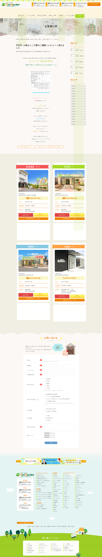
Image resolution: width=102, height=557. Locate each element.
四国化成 (66, 542)
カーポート (56, 471)
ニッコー (42, 545)
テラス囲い (78, 493)
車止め (65, 495)
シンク (65, 490)
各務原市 (49, 521)
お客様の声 (39, 479)
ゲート (65, 475)
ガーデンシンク (67, 471)
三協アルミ (42, 539)
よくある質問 (40, 501)
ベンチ (65, 497)
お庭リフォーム (57, 481)
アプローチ (56, 477)
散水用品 (78, 495)
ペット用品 (66, 479)
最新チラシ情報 (53, 10)
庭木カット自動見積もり (42, 503)
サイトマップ (98, 0)
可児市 (33, 521)
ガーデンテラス (79, 497)
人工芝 (77, 481)
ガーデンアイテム (80, 479)
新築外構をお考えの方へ (42, 473)
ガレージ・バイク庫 (58, 488)
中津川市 (59, 521)
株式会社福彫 (31, 545)
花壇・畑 (55, 500)
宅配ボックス (67, 491)
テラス (65, 484)
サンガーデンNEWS (41, 481)
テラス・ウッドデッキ (58, 473)
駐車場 (55, 470)
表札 (65, 500)
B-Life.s (30, 542)
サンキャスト (55, 540)
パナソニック (55, 542)
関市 (45, 521)
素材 (65, 488)
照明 (77, 502)
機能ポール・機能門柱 (80, 477)
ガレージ (66, 486)
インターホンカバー (68, 470)
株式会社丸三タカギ (56, 543)
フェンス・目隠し (57, 475)
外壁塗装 (56, 486)
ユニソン (42, 543)
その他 (55, 506)
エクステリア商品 (71, 10)
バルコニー (66, 493)
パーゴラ (78, 488)
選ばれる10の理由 (42, 10)
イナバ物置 (66, 539)
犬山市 (41, 521)
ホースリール (79, 470)
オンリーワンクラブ (68, 540)
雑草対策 (56, 490)
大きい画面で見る (25, 518)
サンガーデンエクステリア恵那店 (44, 491)
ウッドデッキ (79, 482)
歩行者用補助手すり (80, 490)
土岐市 (68, 521)
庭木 (55, 482)
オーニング (78, 500)
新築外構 (56, 497)
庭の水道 (56, 495)
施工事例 (81, 10)
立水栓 (77, 475)
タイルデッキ (56, 493)
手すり (65, 499)
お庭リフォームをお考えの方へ (43, 475)
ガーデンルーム (57, 484)
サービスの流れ (30, 10)
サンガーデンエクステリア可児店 (44, 489)
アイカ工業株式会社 (56, 545)
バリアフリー (56, 491)
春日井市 (54, 521)
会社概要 (87, 0)
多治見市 (37, 521)
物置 (55, 479)
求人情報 (92, 0)
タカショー (42, 542)
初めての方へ (20, 10)
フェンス (66, 482)
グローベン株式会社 (68, 545)
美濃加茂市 (64, 521)
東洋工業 (30, 543)
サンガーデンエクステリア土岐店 (44, 493)
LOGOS (30, 547)
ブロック (66, 477)
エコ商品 (66, 502)
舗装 (55, 499)
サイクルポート (79, 499)
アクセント (66, 481)
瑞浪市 (72, 521)
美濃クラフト (67, 543)
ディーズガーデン (44, 540)
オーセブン (42, 547)
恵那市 (29, 521)
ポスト (77, 484)
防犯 (55, 504)
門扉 (77, 491)
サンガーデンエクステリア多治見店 (44, 487)
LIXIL (29, 539)
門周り (55, 502)
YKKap (53, 539)
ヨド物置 (30, 540)
